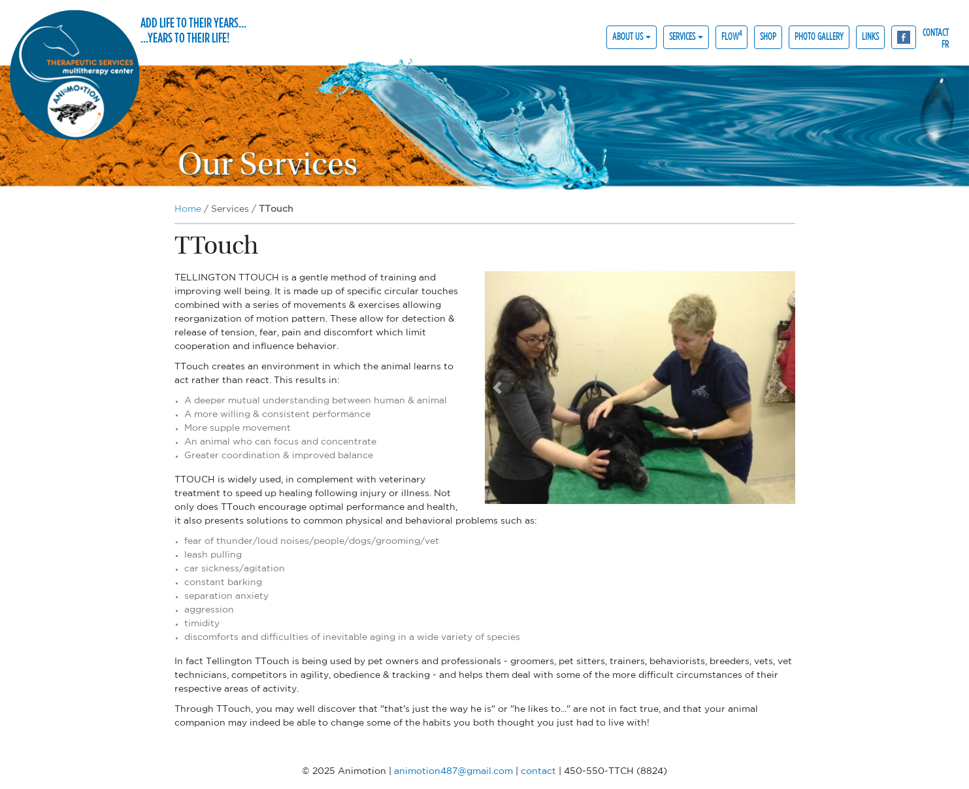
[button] (497, 387)
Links (870, 36)
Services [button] (682, 36)
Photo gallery (819, 36)
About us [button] (627, 36)
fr (945, 43)
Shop (768, 36)
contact (936, 31)
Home (187, 209)
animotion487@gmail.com (453, 771)
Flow (731, 35)
